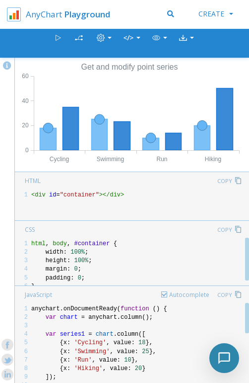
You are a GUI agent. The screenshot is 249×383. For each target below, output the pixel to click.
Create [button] (215, 13)
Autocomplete (189, 294)
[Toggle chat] (224, 358)
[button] (159, 43)
